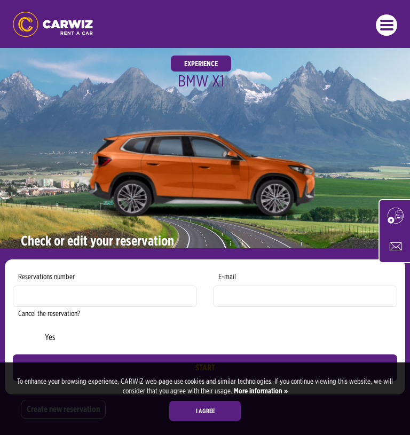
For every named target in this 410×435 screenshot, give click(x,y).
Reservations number (46, 276)
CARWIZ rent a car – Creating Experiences (53, 24)
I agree (205, 411)
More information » (260, 390)
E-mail (227, 276)
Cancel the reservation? (49, 313)
